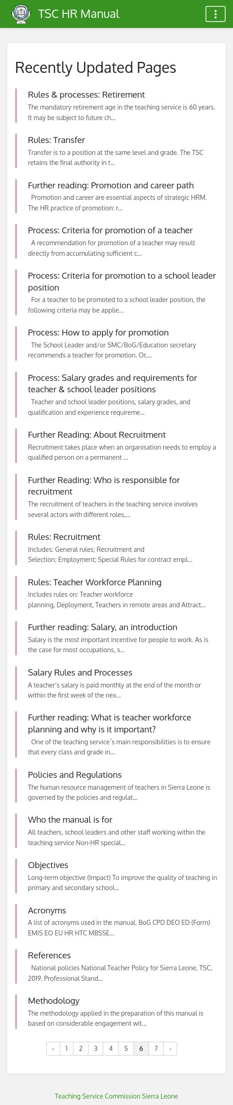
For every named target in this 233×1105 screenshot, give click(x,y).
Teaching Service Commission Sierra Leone (116, 1096)
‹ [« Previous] (53, 1048)
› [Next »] (170, 1048)
